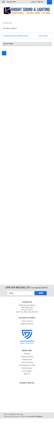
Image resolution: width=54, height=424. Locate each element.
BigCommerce (15, 416)
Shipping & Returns (27, 324)
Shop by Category (27, 357)
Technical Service (27, 362)
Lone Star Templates (35, 416)
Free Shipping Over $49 (27, 365)
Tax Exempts (27, 371)
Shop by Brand (27, 359)
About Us (27, 374)
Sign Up (40, 2)
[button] (27, 36)
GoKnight (27, 354)
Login (33, 2)
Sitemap (19, 414)
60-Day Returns (27, 368)
